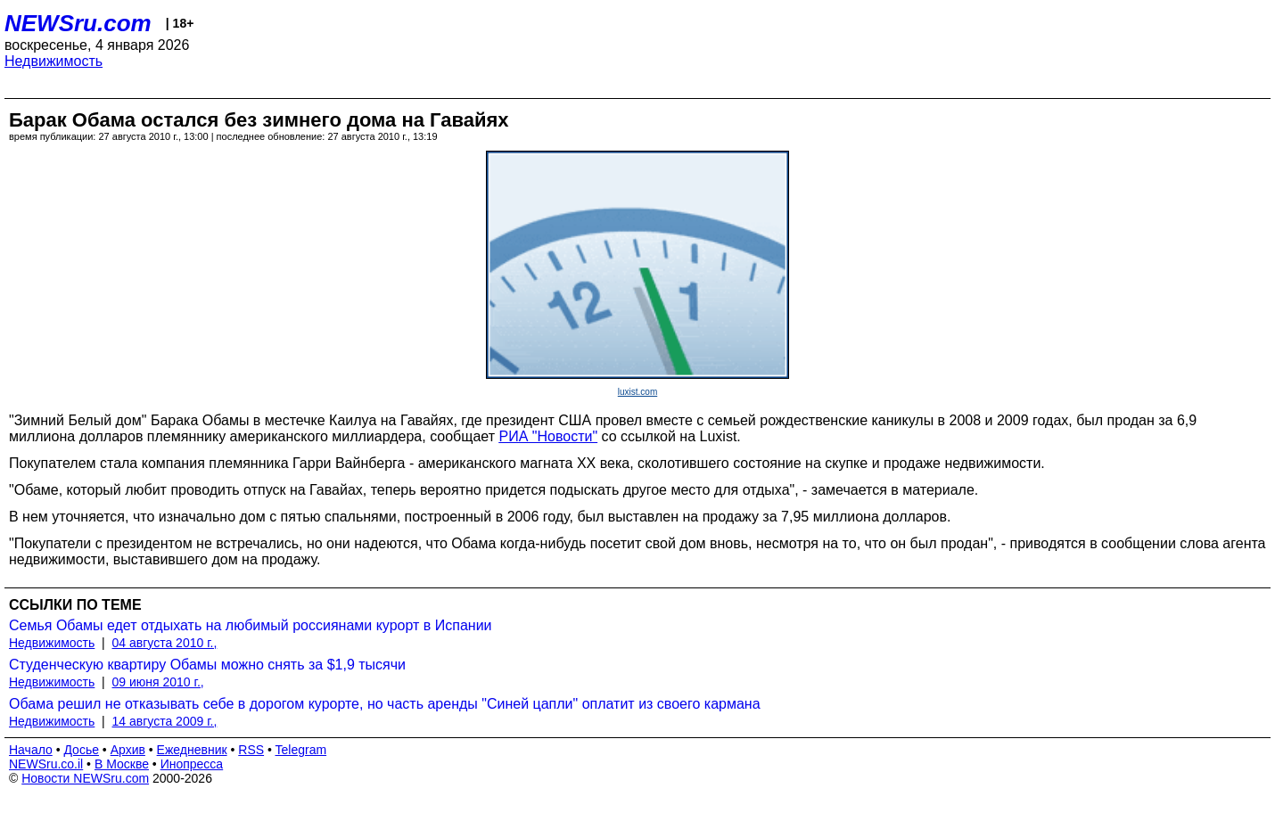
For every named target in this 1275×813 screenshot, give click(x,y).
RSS (251, 750)
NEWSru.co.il (46, 764)
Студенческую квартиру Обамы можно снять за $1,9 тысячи (207, 664)
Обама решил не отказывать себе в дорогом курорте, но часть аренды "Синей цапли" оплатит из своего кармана (385, 703)
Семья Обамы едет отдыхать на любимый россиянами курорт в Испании (250, 625)
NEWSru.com (78, 23)
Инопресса (192, 764)
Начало (31, 750)
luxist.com (637, 392)
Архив (128, 750)
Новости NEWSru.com (85, 778)
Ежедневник (192, 750)
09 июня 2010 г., (158, 682)
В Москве (122, 764)
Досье (81, 750)
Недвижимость (53, 61)
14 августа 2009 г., (165, 721)
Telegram (301, 750)
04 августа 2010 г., (165, 643)
